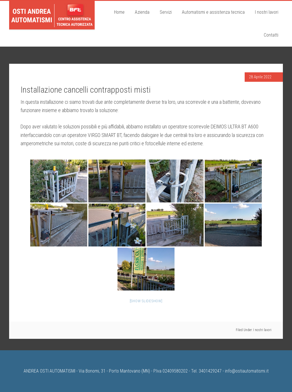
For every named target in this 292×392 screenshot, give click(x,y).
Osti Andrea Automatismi (52, 15)
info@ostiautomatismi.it (247, 371)
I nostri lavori (262, 330)
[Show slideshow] (146, 301)
